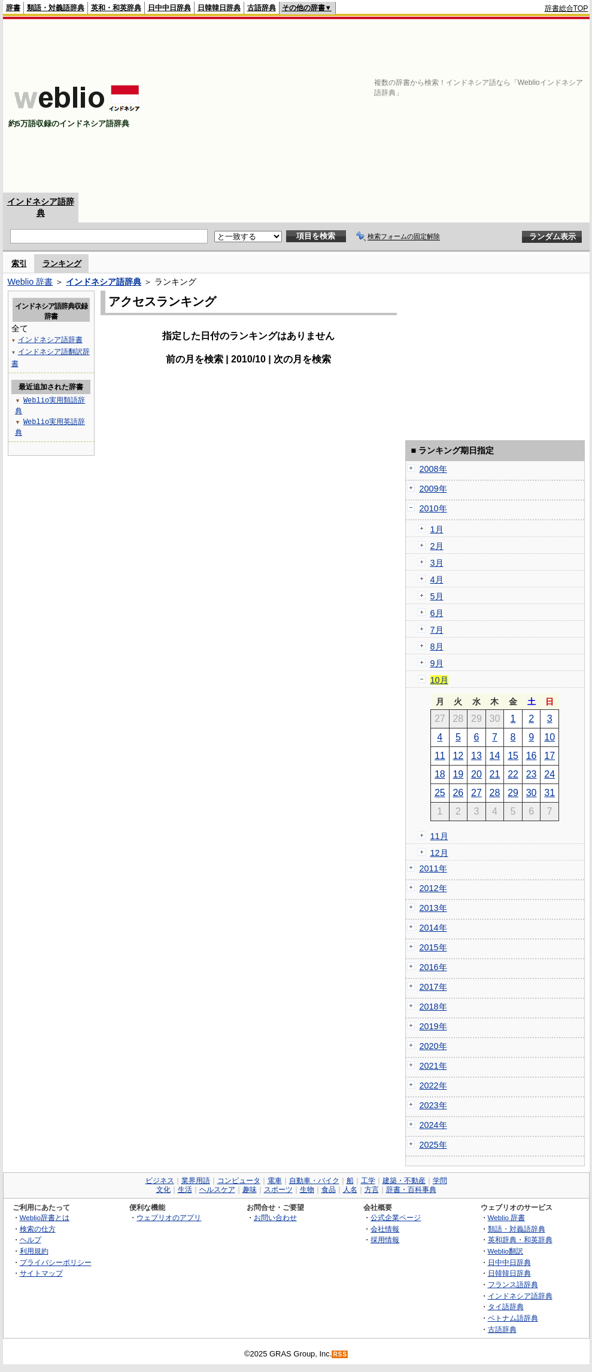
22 (513, 774)
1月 (437, 529)
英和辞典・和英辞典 (520, 1239)
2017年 (433, 987)
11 (440, 756)
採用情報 (385, 1239)
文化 (163, 1189)
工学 (368, 1180)
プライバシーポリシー (56, 1262)
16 (531, 756)
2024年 (433, 1125)
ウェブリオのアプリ (168, 1217)
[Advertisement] (447, 106)
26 (458, 793)
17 (549, 756)
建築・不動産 (404, 1180)
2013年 (433, 908)
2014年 (433, 927)
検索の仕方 (38, 1229)
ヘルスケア (217, 1189)
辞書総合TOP (566, 8)
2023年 (433, 1105)
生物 (307, 1189)
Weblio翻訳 (505, 1251)
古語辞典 (261, 7)
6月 (437, 613)
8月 (437, 646)
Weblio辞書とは (44, 1217)
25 (440, 793)
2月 (437, 546)
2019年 (433, 1026)
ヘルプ (30, 1239)
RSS (340, 1354)
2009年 (433, 488)
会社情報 (385, 1229)
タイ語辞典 (506, 1306)
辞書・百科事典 (411, 1189)
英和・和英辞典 (116, 7)
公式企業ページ (396, 1217)
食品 (328, 1189)
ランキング (61, 263)
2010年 (433, 508)
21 (495, 774)
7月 (437, 630)
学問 (440, 1180)
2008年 (433, 469)
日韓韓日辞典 (219, 7)
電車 (275, 1180)
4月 (437, 579)
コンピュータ (238, 1180)
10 (549, 737)
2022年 (433, 1085)
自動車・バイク (314, 1180)
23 (531, 774)
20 (476, 774)
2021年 (433, 1066)
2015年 (433, 947)
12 (458, 756)
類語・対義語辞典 (55, 7)
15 (513, 756)
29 (513, 793)
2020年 (433, 1046)
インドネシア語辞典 (103, 281)
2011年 (433, 868)
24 (549, 774)
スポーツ (278, 1189)
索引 (19, 263)
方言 (372, 1189)
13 (476, 756)
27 (476, 793)
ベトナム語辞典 (513, 1318)
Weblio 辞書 (30, 281)
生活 (185, 1189)
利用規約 (34, 1251)
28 (495, 793)
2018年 (433, 1006)
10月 (439, 680)
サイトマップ (41, 1273)
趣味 (249, 1189)
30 (531, 793)
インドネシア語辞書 (50, 339)
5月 (437, 596)
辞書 (13, 7)
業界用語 (195, 1180)
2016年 (433, 967)
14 (495, 756)
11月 (439, 836)
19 (458, 774)
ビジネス (159, 1180)
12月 (439, 853)
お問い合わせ (275, 1217)
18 (440, 774)
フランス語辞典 (513, 1284)
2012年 (433, 888)
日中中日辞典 (169, 7)
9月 (437, 663)
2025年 (433, 1145)
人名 (350, 1189)
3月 (437, 563)
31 (549, 793)
